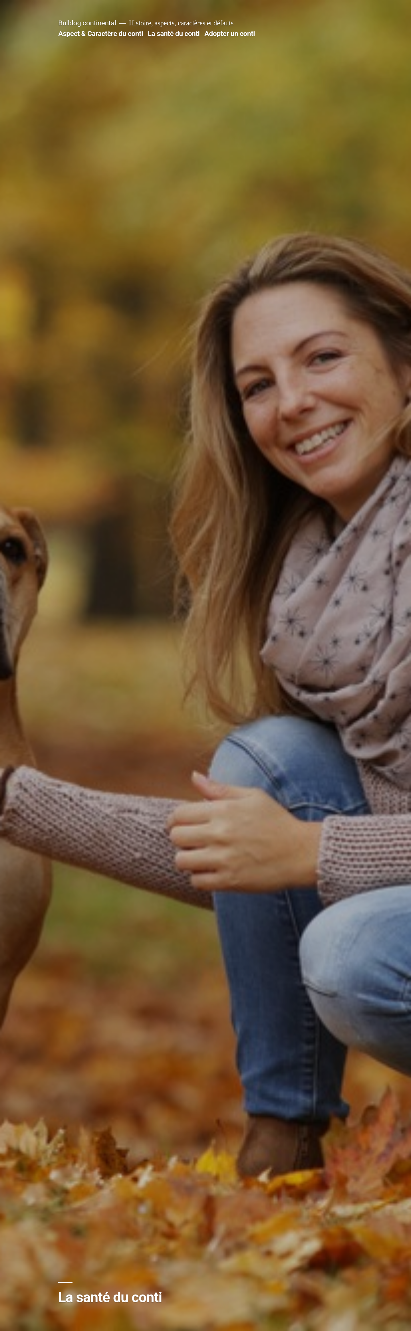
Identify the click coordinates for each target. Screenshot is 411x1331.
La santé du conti (174, 33)
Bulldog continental (87, 23)
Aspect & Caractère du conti (100, 33)
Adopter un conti (229, 33)
